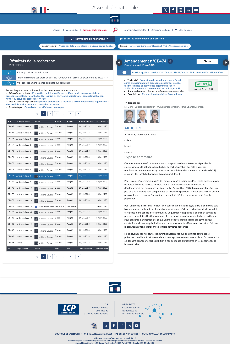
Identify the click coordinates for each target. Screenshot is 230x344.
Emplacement (24, 115)
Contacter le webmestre (126, 334)
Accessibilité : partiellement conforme (99, 334)
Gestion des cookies (154, 334)
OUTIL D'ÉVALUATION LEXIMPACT (158, 328)
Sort (71, 115)
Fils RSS (141, 334)
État (59, 115)
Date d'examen (87, 115)
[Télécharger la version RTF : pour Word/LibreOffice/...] (209, 66)
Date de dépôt (105, 115)
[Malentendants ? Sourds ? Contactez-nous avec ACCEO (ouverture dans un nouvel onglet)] (93, 319)
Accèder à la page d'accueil (115, 18)
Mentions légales (75, 334)
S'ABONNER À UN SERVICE (126, 328)
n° (11, 115)
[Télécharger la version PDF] (170, 55)
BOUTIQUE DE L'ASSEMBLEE (67, 328)
